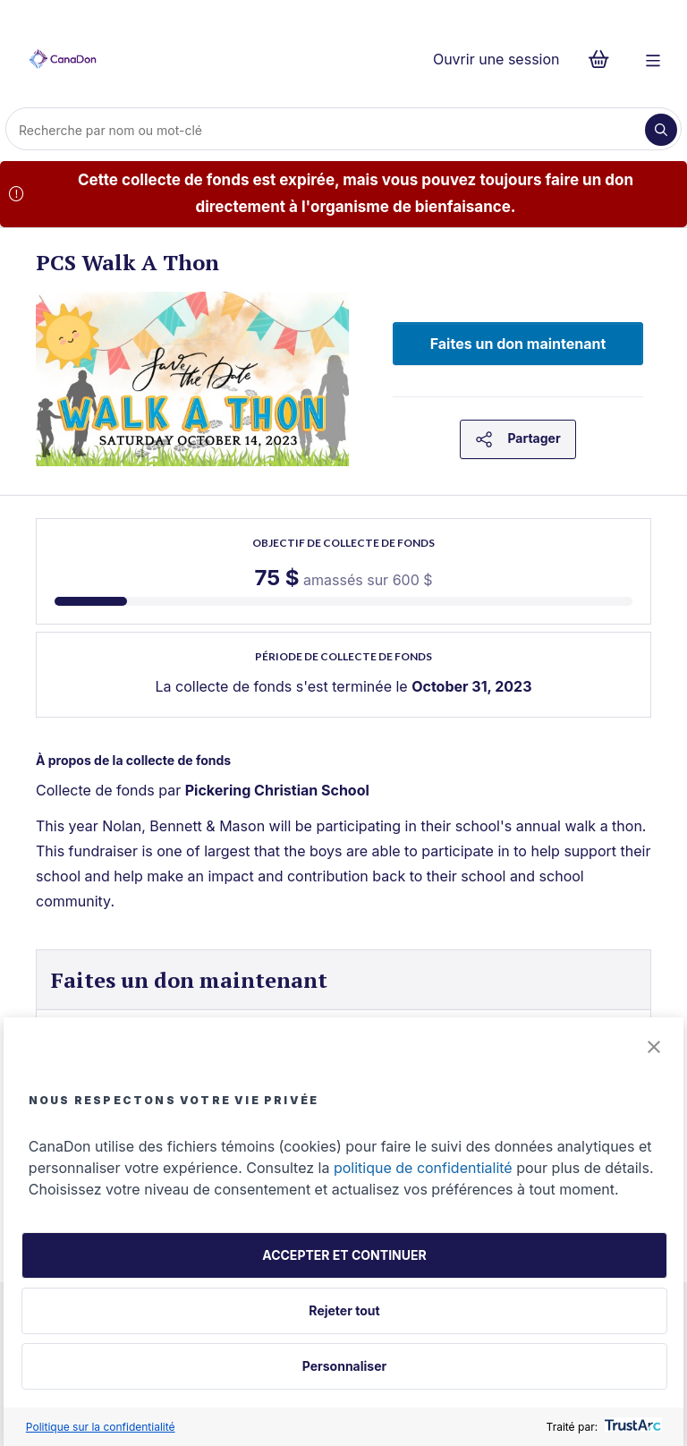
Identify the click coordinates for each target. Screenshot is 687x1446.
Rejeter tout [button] (344, 1310)
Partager (517, 439)
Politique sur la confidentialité (100, 1426)
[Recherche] (327, 130)
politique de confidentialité (423, 1168)
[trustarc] (631, 1426)
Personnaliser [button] (344, 1366)
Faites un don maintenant (518, 344)
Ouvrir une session (496, 59)
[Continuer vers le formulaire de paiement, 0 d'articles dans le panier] (604, 59)
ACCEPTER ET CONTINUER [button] (344, 1255)
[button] (654, 1048)
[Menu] (653, 59)
